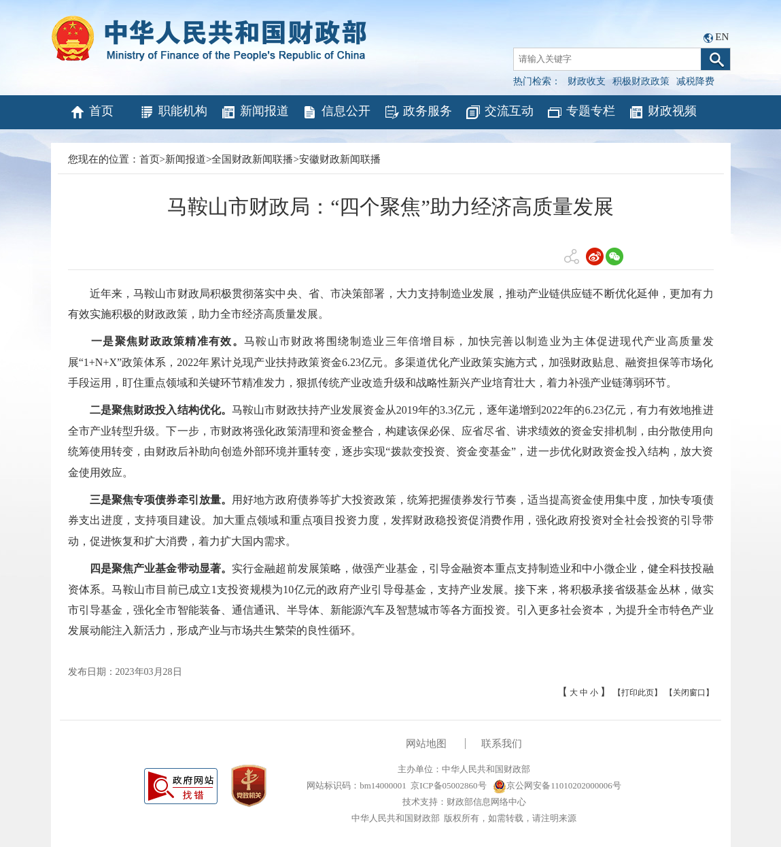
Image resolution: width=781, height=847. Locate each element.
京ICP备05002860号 (448, 785)
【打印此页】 (637, 692)
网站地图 (426, 743)
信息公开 (336, 112)
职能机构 (173, 112)
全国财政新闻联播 (252, 159)
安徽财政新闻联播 (340, 159)
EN (722, 36)
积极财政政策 (641, 81)
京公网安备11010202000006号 (557, 785)
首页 (91, 112)
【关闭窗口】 (689, 692)
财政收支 (587, 81)
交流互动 (499, 112)
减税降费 (695, 81)
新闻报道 (254, 112)
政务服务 (417, 112)
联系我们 (501, 743)
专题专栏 (580, 112)
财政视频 (662, 112)
